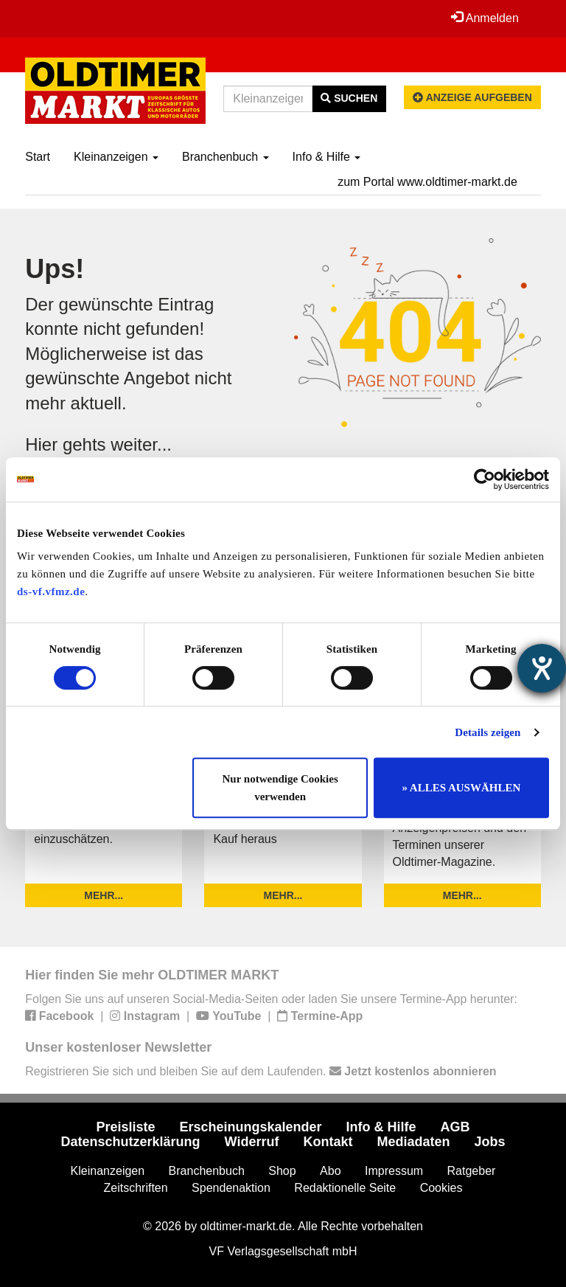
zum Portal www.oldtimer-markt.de (427, 182)
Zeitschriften (136, 1188)
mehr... (103, 895)
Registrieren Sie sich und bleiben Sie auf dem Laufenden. (260, 1071)
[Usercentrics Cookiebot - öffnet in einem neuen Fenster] (484, 479)
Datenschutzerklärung (130, 1141)
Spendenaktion (231, 1188)
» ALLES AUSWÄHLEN (461, 788)
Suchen (349, 98)
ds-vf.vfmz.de (51, 591)
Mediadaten (413, 1141)
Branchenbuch (225, 156)
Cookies (441, 1188)
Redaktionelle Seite (345, 1188)
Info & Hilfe (327, 156)
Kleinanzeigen (116, 156)
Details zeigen (487, 732)
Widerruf (252, 1141)
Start (37, 156)
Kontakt (327, 1141)
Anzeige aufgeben (472, 97)
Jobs (489, 1141)
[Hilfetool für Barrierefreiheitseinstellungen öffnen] (541, 668)
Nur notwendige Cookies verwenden (280, 787)
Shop (282, 1171)
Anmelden (485, 17)
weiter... (141, 444)
